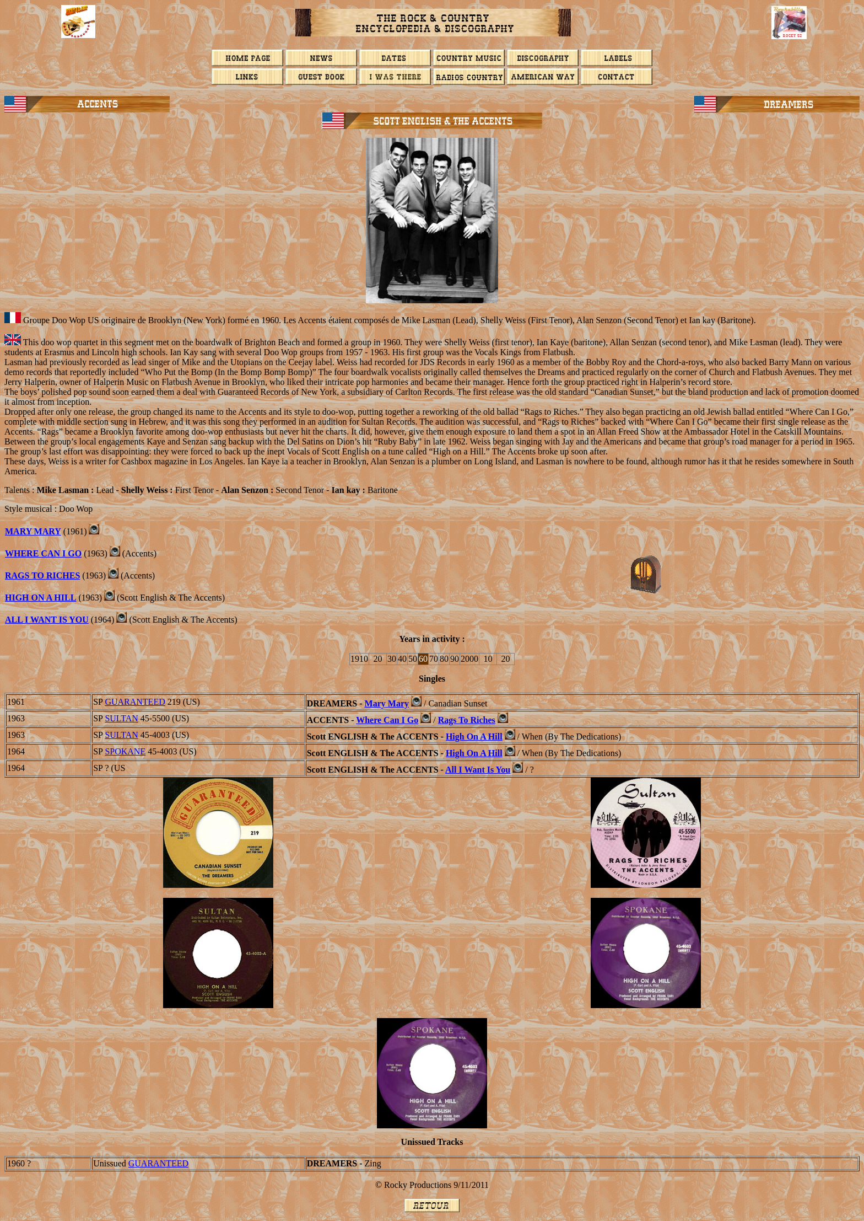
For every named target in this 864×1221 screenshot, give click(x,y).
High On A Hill (474, 736)
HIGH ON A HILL (40, 597)
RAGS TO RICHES (42, 575)
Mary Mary (33, 531)
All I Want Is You (477, 769)
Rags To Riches (466, 720)
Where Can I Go (43, 553)
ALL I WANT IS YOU (47, 619)
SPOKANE (125, 751)
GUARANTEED (135, 701)
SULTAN (121, 718)
